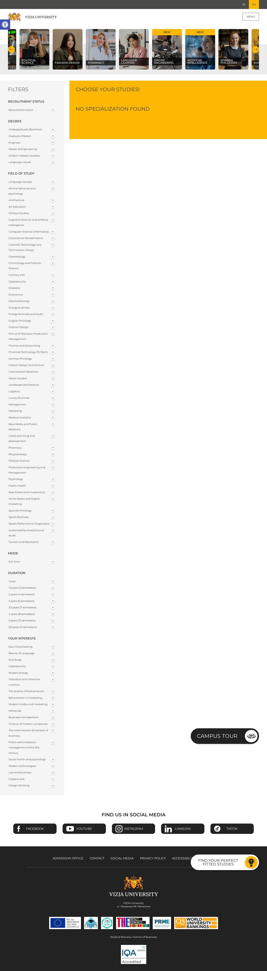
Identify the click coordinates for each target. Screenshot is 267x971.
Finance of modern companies (28, 723)
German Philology (20, 358)
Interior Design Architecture (26, 365)
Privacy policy (153, 858)
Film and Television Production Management (28, 336)
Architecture (16, 200)
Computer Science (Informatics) (29, 231)
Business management (23, 717)
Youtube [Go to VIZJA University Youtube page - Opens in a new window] (84, 829)
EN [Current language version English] (254, 4)
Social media (122, 858)
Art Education (17, 206)
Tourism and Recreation (24, 542)
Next (255, 49)
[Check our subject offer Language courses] (133, 49)
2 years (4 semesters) (22, 594)
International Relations (23, 371)
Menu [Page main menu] (251, 16)
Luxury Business (19, 398)
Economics (16, 294)
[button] (5, 24)
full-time (14, 561)
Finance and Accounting (24, 345)
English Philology (20, 320)
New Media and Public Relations (23, 427)
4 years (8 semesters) (22, 614)
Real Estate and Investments (27, 492)
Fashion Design (18, 327)
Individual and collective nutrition (24, 682)
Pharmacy (15, 447)
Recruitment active (21, 109)
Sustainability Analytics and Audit (26, 533)
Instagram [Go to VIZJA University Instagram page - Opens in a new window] (133, 829)
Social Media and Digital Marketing (24, 501)
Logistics (14, 391)
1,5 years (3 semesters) (22, 587)
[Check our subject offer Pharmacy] (100, 49)
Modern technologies (22, 766)
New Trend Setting (20, 646)
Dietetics (14, 288)
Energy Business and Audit (26, 314)
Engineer (14, 142)
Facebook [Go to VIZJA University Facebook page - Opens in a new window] (35, 829)
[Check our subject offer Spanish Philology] (233, 49)
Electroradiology (19, 301)
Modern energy (18, 672)
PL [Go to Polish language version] (244, 4)
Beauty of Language (22, 653)
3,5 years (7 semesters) (22, 607)
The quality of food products (26, 691)
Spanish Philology (20, 510)
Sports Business (18, 517)
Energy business (19, 307)
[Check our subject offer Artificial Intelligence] (200, 49)
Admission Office (67, 858)
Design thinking (19, 785)
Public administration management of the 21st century (24, 747)
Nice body (15, 659)
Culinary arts (17, 274)
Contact (97, 858)
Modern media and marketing (28, 704)
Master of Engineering (23, 149)
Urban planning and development (22, 439)
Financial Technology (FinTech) (28, 352)
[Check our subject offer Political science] (34, 49)
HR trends (15, 710)
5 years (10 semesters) (22, 620)
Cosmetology (17, 256)
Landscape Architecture (24, 385)
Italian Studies (18, 378)
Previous (11, 49)
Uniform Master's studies (24, 155)
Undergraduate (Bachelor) (25, 129)
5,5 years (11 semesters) (23, 627)
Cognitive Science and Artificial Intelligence (28, 223)
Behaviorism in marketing (25, 697)
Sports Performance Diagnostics (29, 523)
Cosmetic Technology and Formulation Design (25, 247)
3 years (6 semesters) (21, 601)
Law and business (20, 772)
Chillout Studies (19, 213)
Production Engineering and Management (27, 470)
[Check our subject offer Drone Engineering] (167, 49)
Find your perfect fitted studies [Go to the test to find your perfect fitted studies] (218, 862)
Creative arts (16, 779)
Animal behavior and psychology (22, 191)
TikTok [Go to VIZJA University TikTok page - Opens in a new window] (232, 829)
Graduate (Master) (20, 136)
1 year (12, 581)
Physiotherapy (18, 454)
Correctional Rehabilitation (26, 238)
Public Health (17, 485)
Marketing (15, 411)
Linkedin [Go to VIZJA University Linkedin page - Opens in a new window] (183, 829)
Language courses (20, 182)
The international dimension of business (28, 733)
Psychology (16, 479)
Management (17, 404)
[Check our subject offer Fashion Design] (67, 49)
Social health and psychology (27, 759)
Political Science (19, 460)
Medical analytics (20, 417)
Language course (20, 162)
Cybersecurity (17, 281)
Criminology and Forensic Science (25, 266)
